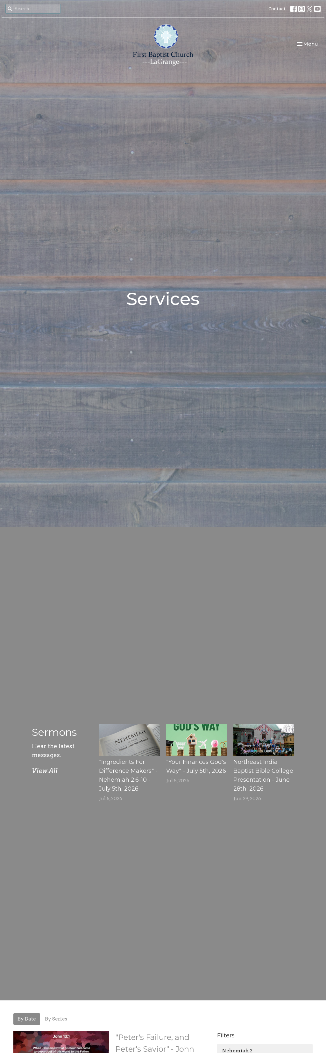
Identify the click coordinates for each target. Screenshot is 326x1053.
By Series (56, 1019)
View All (45, 771)
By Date (27, 1019)
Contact (277, 8)
